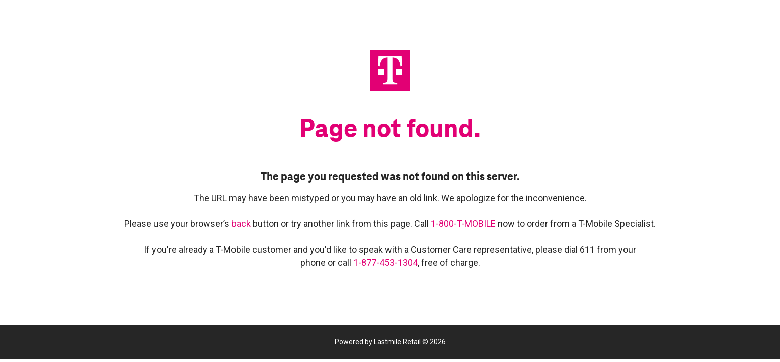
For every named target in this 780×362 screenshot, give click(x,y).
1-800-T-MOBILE (464, 223)
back (242, 223)
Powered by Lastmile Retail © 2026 (390, 342)
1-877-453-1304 (385, 262)
